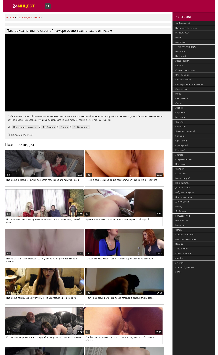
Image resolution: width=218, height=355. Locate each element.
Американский (182, 201)
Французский (181, 145)
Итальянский (181, 220)
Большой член (182, 215)
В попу (178, 206)
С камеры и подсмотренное (189, 84)
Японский (180, 136)
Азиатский (180, 42)
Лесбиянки (49, 127)
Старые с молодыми (185, 70)
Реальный (180, 150)
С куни (64, 127)
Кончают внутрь (183, 253)
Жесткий (179, 262)
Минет (178, 37)
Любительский (182, 23)
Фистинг (179, 169)
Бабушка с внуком (184, 192)
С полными (180, 126)
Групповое (180, 225)
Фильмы (179, 122)
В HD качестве (81, 127)
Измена (179, 244)
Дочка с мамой (182, 187)
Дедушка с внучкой (185, 131)
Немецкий (180, 164)
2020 (178, 272)
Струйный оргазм (183, 159)
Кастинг (179, 65)
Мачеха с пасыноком (185, 239)
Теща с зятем (181, 248)
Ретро (178, 93)
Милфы (179, 258)
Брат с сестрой (182, 178)
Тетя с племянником (185, 46)
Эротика (179, 107)
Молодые (180, 51)
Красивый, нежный (184, 267)
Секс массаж (181, 98)
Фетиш (178, 230)
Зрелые (179, 154)
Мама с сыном (182, 61)
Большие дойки (183, 79)
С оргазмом (181, 89)
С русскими (181, 140)
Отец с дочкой (182, 75)
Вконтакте (180, 117)
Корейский (180, 173)
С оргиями (180, 112)
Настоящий (180, 56)
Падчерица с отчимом (25, 127)
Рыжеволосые (182, 32)
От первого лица (183, 197)
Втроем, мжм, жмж (185, 234)
